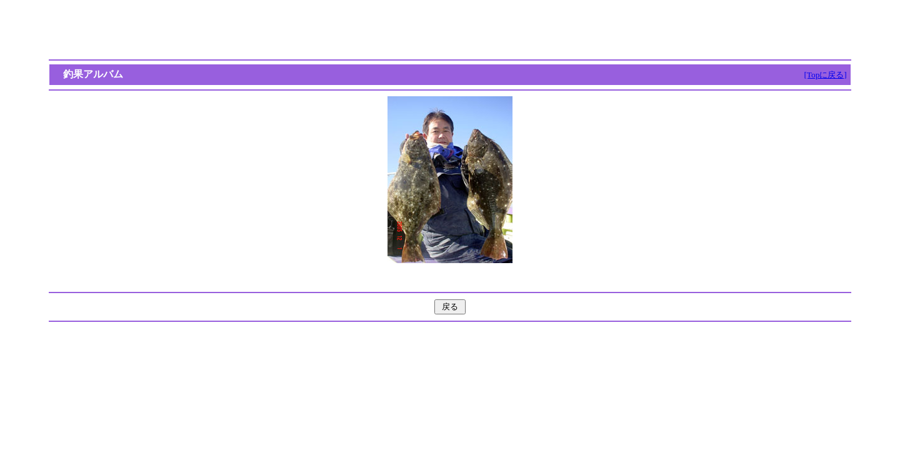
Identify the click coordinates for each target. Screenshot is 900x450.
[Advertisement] (450, 30)
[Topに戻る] (825, 74)
